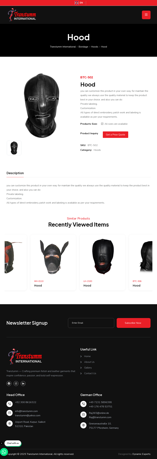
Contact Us (90, 373)
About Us (89, 362)
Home (87, 356)
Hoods (97, 150)
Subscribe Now (133, 323)
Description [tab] (15, 173)
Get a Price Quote (115, 134)
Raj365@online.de (99, 413)
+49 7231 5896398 (100, 402)
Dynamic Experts (141, 454)
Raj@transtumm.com (100, 417)
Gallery (88, 367)
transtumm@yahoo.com (27, 415)
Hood (14, 285)
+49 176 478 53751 (100, 406)
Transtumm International (39, 454)
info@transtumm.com (26, 411)
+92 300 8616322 (25, 402)
